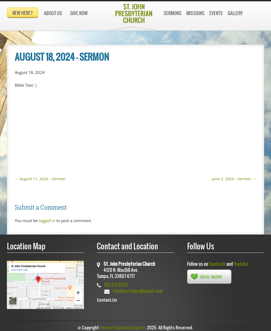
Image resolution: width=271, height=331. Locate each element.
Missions (195, 13)
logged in (47, 218)
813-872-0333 (116, 282)
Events (216, 13)
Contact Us (107, 297)
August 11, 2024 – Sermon (40, 176)
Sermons (173, 13)
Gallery (235, 13)
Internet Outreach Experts (123, 325)
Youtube (241, 261)
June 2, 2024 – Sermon (234, 176)
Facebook (217, 261)
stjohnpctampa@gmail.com (137, 288)
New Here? (22, 13)
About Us (53, 13)
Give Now (79, 13)
